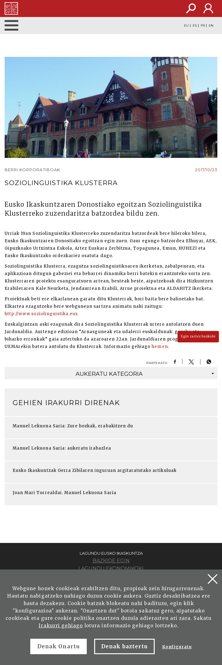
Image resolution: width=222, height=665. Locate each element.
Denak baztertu (124, 646)
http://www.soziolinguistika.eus (41, 313)
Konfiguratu (176, 647)
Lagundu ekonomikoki (111, 568)
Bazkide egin (111, 561)
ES (195, 25)
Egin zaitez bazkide (198, 336)
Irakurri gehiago (61, 626)
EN (211, 25)
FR (203, 25)
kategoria (145, 374)
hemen (160, 346)
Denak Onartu (58, 646)
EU (186, 25)
